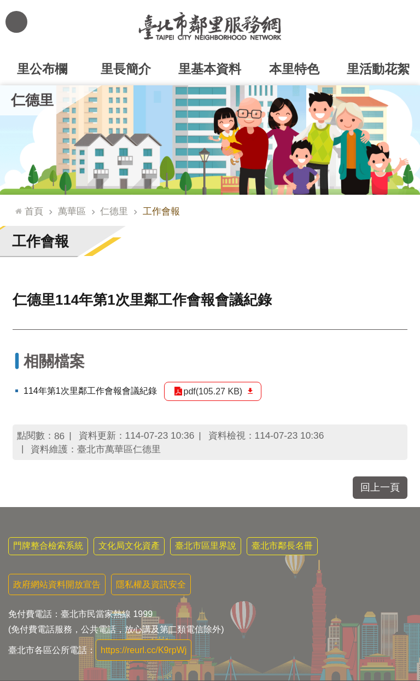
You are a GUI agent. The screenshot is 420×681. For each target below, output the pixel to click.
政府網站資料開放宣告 (57, 584)
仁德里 (32, 100)
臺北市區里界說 (205, 545)
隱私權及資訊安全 (151, 584)
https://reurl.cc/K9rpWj (143, 650)
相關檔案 (54, 361)
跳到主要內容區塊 (5, 5)
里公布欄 (42, 68)
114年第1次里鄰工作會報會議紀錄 (90, 390)
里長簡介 (126, 68)
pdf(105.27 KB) (213, 391)
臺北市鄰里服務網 (210, 26)
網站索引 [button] (16, 22)
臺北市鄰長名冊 (282, 545)
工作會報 (161, 211)
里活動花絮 (378, 68)
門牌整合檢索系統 (48, 545)
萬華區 (72, 211)
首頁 (34, 211)
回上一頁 (380, 487)
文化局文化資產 (129, 545)
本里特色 (294, 68)
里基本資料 (210, 68)
